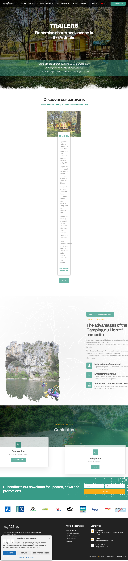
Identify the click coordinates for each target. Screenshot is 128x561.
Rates (83, 3)
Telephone (101, 545)
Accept (9, 553)
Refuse (24, 553)
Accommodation (45, 3)
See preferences (41, 553)
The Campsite (27, 3)
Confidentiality (30, 557)
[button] (49, 538)
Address (100, 531)
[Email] (93, 540)
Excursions (63, 3)
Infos (75, 3)
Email (98, 539)
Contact (93, 3)
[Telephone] (93, 547)
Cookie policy (21, 557)
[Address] (93, 532)
